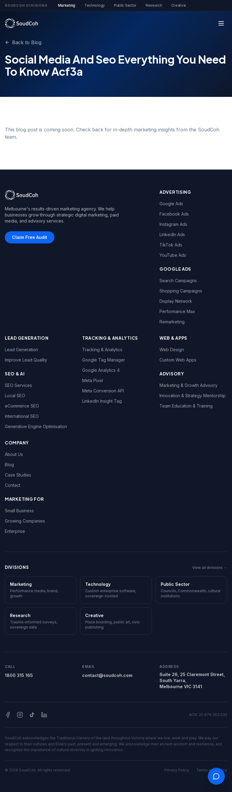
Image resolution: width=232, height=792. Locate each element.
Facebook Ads (174, 213)
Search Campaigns (178, 280)
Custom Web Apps (178, 359)
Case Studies (18, 474)
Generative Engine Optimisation (36, 426)
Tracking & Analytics (102, 349)
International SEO (22, 416)
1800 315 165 (19, 675)
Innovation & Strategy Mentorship (193, 395)
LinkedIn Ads (172, 234)
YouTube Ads (173, 255)
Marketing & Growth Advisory (189, 385)
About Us (14, 454)
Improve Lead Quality (26, 359)
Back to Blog (23, 42)
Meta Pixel (92, 380)
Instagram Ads (173, 224)
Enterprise (15, 531)
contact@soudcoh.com (107, 675)
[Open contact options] (216, 776)
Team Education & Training (186, 405)
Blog (9, 464)
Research (154, 5)
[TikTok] (32, 715)
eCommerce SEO (22, 405)
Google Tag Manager (103, 359)
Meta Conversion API (103, 390)
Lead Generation (21, 349)
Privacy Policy (176, 770)
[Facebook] (8, 715)
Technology (94, 5)
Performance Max (177, 311)
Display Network (176, 301)
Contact (12, 485)
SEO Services (18, 385)
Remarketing (172, 321)
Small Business (19, 510)
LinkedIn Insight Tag (102, 401)
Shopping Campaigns (181, 290)
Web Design (172, 349)
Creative (178, 5)
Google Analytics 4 (101, 370)
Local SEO (15, 395)
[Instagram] (20, 715)
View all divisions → (209, 567)
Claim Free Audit (29, 237)
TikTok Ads (171, 244)
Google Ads (171, 203)
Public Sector (125, 5)
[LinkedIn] (44, 715)
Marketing (66, 7)
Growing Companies (25, 520)
